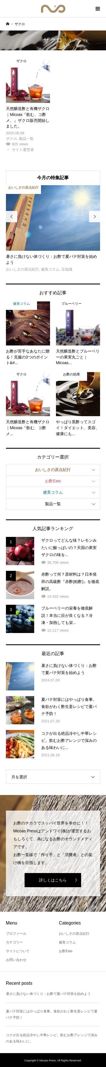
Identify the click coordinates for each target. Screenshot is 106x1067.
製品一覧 (53, 504)
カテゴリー (14, 942)
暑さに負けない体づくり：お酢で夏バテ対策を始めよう (48, 994)
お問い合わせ (16, 960)
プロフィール (16, 934)
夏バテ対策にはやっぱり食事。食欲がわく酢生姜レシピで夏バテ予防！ (52, 1014)
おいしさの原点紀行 (53, 469)
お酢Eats (53, 481)
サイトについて (18, 951)
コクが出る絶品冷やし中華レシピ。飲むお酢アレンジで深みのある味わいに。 (52, 1038)
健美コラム (53, 492)
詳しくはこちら (53, 880)
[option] (53, 229)
